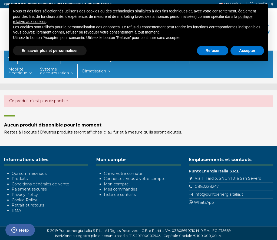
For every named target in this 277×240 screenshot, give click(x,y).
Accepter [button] (247, 50)
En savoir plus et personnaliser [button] (50, 50)
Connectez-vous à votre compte (135, 178)
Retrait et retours (28, 205)
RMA (16, 210)
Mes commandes (120, 189)
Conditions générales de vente (40, 184)
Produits (20, 178)
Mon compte (116, 184)
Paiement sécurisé (29, 189)
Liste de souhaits (120, 194)
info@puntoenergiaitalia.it (219, 194)
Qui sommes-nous (29, 173)
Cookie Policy (24, 200)
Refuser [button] (213, 50)
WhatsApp (204, 202)
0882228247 (207, 186)
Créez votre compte (123, 173)
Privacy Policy (25, 194)
